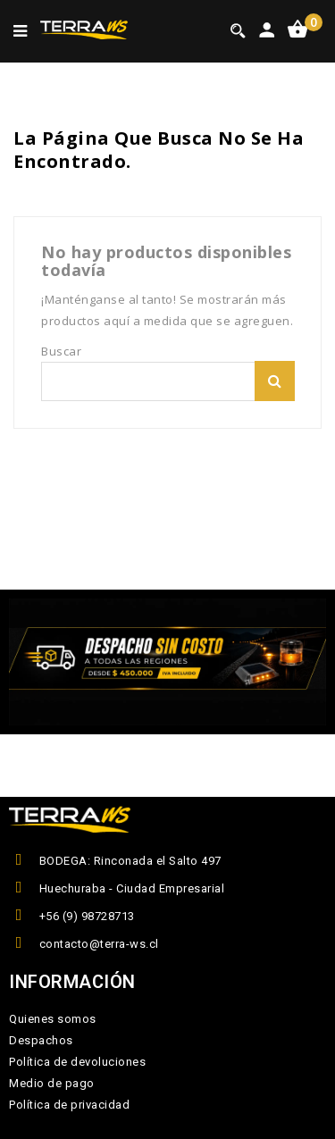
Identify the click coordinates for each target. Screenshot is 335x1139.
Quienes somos (52, 1019)
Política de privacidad (69, 1104)
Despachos (41, 1040)
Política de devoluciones (77, 1061)
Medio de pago (52, 1083)
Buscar (275, 381)
